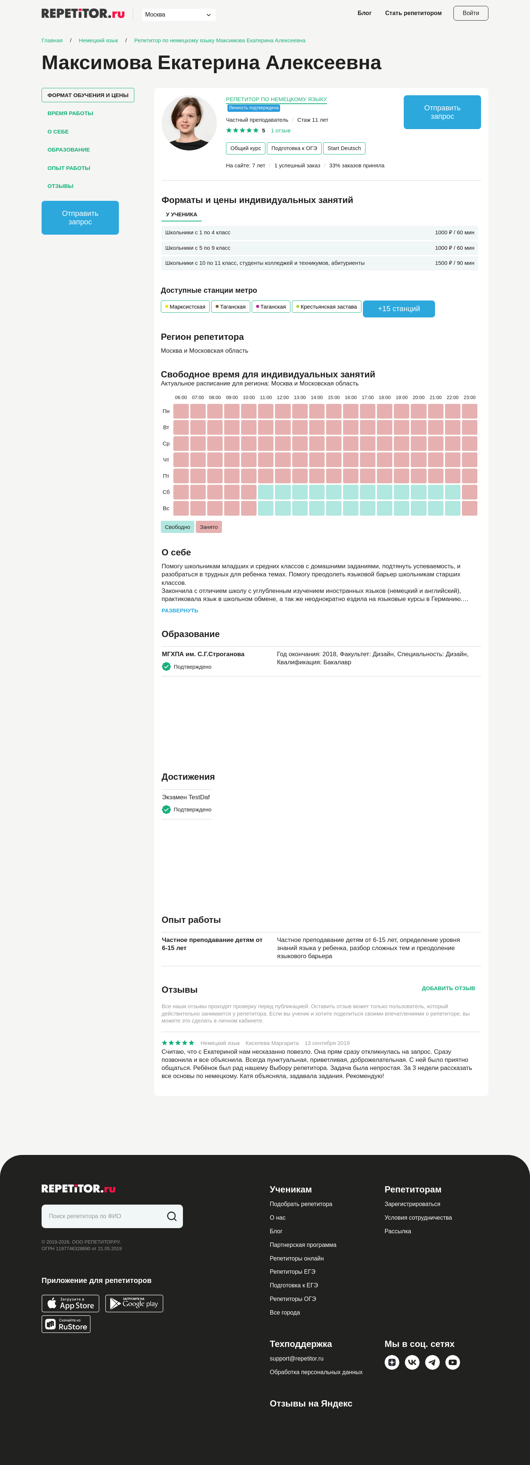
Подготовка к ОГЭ (294, 148)
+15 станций (399, 309)
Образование (68, 149)
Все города (285, 1312)
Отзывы (60, 186)
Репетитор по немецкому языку (276, 99)
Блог (365, 13)
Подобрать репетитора (301, 1204)
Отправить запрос (80, 217)
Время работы (70, 113)
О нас (278, 1218)
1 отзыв (280, 130)
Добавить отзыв (448, 988)
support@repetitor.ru (297, 1358)
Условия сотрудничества (418, 1218)
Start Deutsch (344, 148)
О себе (57, 131)
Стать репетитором (413, 13)
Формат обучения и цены (87, 95)
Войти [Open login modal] (471, 13)
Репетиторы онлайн (297, 1258)
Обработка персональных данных (316, 1372)
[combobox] (172, 15)
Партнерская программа (303, 1245)
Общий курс (245, 148)
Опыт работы (68, 168)
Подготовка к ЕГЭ (294, 1285)
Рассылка (398, 1231)
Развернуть (180, 610)
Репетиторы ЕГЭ (292, 1272)
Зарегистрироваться (412, 1204)
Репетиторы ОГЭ (293, 1299)
